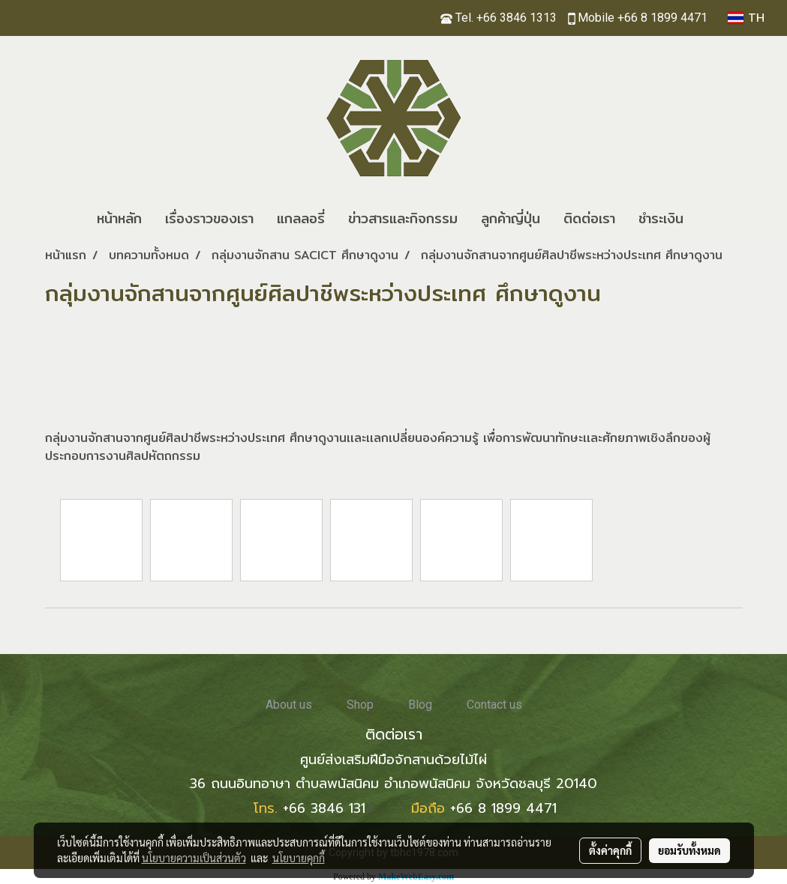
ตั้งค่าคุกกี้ (610, 850)
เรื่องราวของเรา (209, 218)
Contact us (494, 704)
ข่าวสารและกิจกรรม (403, 218)
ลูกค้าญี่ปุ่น (510, 218)
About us (289, 704)
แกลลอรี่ (301, 218)
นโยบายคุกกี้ (298, 858)
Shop (360, 704)
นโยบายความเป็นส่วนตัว (194, 858)
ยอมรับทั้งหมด (689, 850)
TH (746, 18)
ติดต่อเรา (589, 218)
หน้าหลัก (119, 218)
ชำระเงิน (660, 218)
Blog (420, 704)
